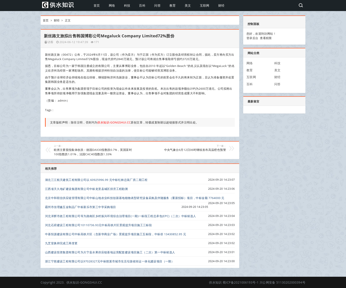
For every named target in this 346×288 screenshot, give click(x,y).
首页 (97, 5)
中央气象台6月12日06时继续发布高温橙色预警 (186, 148)
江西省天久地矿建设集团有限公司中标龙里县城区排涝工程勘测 (86, 189)
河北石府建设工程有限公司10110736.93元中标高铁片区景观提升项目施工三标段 (98, 225)
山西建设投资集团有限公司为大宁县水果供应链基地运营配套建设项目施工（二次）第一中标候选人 (110, 252)
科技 (127, 5)
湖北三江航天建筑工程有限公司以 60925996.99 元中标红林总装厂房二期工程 (96, 180)
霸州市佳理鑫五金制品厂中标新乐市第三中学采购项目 (80, 207)
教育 (172, 5)
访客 (51, 42)
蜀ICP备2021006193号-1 (241, 282)
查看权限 (266, 38)
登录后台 (252, 38)
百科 (142, 5)
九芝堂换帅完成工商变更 (61, 243)
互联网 (204, 5)
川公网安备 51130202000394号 (282, 282)
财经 (221, 5)
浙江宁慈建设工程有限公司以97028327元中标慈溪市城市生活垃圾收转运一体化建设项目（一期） (109, 261)
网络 (112, 5)
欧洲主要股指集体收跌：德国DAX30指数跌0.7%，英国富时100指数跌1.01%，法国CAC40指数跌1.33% (94, 150)
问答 (157, 5)
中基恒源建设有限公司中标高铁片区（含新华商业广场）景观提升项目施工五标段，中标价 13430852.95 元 (115, 234)
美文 (188, 5)
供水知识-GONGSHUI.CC (84, 282)
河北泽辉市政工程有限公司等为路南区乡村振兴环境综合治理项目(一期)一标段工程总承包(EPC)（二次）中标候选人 (120, 216)
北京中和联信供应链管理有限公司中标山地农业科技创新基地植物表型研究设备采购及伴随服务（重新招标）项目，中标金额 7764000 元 (134, 198)
